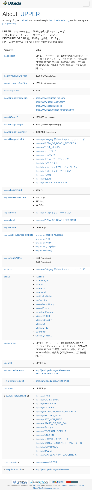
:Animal (41, 292)
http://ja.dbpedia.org (59, 20)
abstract (9, 56)
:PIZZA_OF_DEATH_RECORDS (56, 143)
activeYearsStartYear (16, 83)
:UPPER (46, 462)
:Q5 (40, 324)
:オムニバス (45, 155)
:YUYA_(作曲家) (47, 147)
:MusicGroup (45, 304)
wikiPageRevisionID (15, 132)
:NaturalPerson (44, 312)
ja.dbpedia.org (9, 23)
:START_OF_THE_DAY (51, 423)
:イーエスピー (47, 151)
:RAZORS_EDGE (48, 415)
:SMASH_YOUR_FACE (51, 182)
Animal (24, 20)
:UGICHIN (45, 435)
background (11, 90)
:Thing (40, 276)
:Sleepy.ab (45, 427)
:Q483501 (44, 335)
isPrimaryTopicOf (14, 381)
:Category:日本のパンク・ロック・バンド (60, 139)
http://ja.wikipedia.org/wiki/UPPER (52, 381)
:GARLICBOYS (47, 399)
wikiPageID (11, 117)
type (7, 276)
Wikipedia (36, 485)
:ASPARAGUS (47, 447)
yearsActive (13, 258)
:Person (41, 288)
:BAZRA (44, 451)
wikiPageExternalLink (16, 98)
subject (8, 269)
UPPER (30, 14)
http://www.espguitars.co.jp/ (49, 106)
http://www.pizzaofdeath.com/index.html (55, 110)
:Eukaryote (42, 280)
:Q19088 (43, 316)
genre (10, 212)
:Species (41, 300)
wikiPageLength (13, 124)
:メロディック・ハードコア (53, 171)
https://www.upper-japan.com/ (50, 102)
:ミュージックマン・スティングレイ (58, 167)
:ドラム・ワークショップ (52, 159)
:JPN (43, 239)
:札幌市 (43, 174)
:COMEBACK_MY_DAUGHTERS (56, 454)
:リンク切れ (46, 246)
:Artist (40, 284)
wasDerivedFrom (14, 370)
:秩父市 (43, 178)
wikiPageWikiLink (14, 139)
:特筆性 (44, 250)
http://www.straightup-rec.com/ (50, 98)
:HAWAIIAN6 (46, 403)
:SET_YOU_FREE (49, 419)
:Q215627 (44, 320)
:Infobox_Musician (49, 235)
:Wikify (43, 242)
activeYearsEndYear (15, 76)
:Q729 (42, 328)
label (9, 220)
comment (10, 343)
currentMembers (15, 197)
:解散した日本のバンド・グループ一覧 (59, 443)
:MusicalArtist (44, 296)
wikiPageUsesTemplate (18, 235)
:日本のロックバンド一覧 (52, 439)
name (10, 227)
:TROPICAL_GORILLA (51, 431)
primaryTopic (14, 469)
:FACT (43, 395)
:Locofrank (45, 407)
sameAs (11, 462)
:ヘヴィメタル (47, 163)
